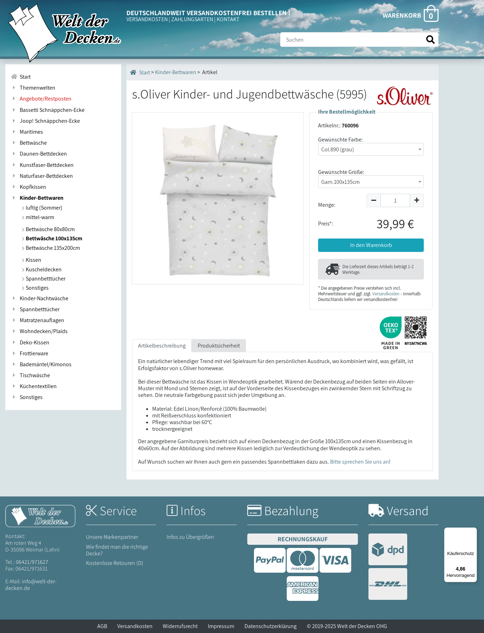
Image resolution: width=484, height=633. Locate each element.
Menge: (326, 205)
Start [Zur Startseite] (21, 76)
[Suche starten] (430, 39)
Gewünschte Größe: (341, 172)
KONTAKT (228, 19)
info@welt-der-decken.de (31, 585)
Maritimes (27, 131)
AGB (102, 626)
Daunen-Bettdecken (39, 153)
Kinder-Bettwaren (37, 197)
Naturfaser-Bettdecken (42, 176)
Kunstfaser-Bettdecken (42, 165)
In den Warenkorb (371, 245)
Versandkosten (385, 294)
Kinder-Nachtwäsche (39, 298)
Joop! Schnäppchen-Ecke (45, 121)
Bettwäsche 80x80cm (48, 229)
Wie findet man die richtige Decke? (117, 550)
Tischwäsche (30, 375)
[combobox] (371, 149)
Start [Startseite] (140, 72)
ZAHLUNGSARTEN (192, 19)
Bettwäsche (29, 142)
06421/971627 (32, 562)
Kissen (31, 260)
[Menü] (473, 532)
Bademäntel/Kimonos (41, 364)
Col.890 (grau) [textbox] (337, 149)
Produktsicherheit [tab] (219, 345)
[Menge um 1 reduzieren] (373, 200)
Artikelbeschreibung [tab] (162, 345)
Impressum (221, 626)
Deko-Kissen (30, 342)
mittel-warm (38, 217)
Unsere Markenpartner (112, 537)
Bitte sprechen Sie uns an (359, 461)
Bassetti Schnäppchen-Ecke (48, 110)
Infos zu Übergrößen (190, 537)
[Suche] (359, 39)
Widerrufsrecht (180, 626)
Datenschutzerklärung (270, 626)
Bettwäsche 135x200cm (51, 248)
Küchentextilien (34, 386)
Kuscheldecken (42, 269)
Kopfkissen (28, 187)
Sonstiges (35, 287)
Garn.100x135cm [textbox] (340, 182)
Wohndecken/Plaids (39, 331)
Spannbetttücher (44, 278)
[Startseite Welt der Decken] (40, 515)
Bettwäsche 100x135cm (52, 238)
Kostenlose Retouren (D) (114, 563)
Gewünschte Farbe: (340, 139)
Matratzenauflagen (37, 320)
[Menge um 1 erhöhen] (417, 200)
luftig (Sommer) (42, 207)
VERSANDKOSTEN (147, 19)
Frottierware (29, 353)
